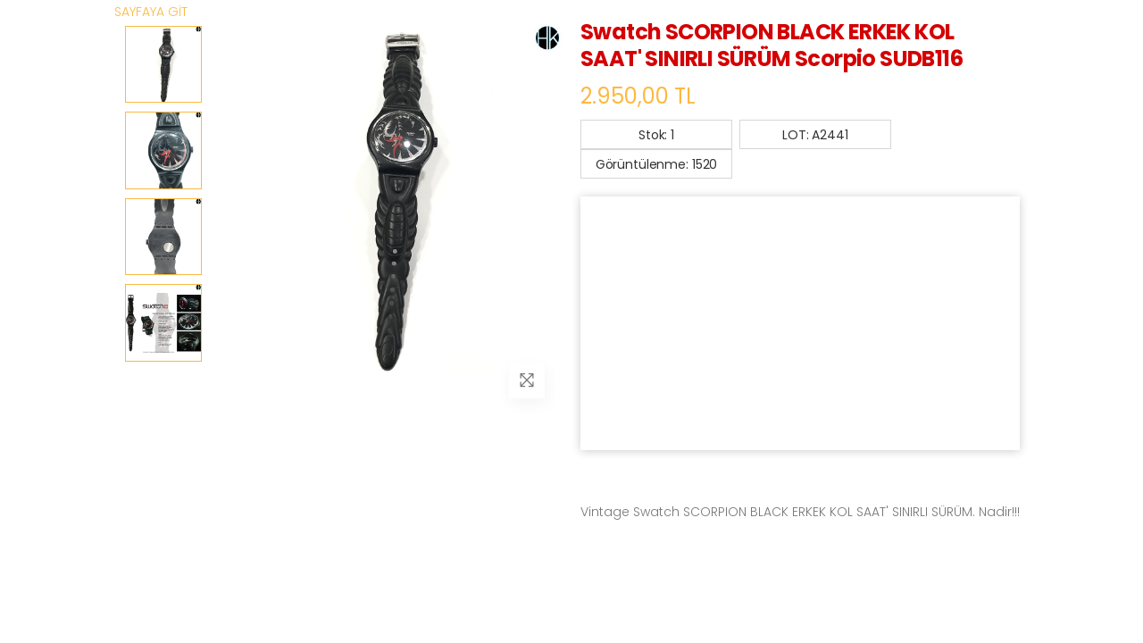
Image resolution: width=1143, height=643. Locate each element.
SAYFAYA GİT (151, 12)
